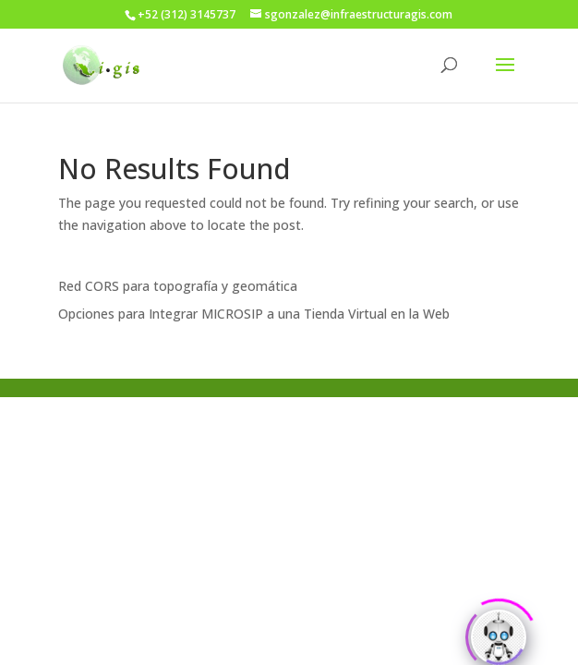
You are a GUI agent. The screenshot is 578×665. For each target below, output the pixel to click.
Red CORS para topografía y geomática (177, 286)
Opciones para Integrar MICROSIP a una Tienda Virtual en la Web (254, 313)
